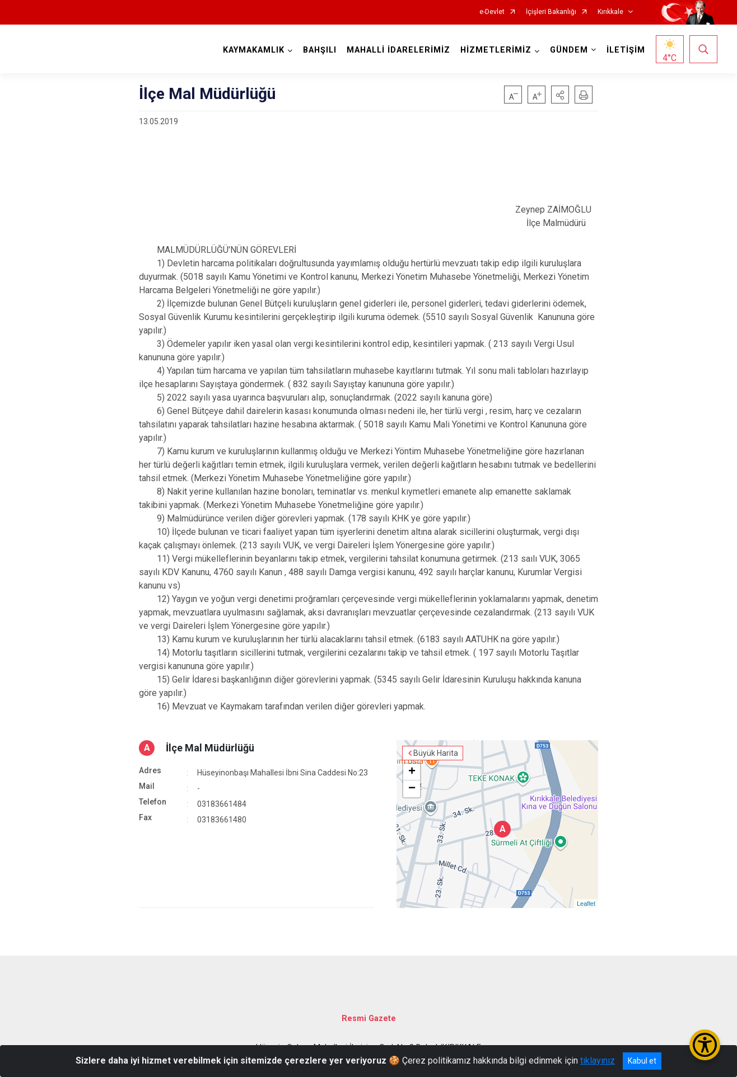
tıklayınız (597, 1060)
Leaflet (586, 903)
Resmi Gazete (369, 1018)
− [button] (412, 788)
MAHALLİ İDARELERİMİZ (398, 50)
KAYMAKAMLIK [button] (253, 50)
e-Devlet (492, 12)
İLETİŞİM (626, 50)
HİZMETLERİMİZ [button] (495, 50)
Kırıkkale (610, 12)
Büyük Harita (435, 753)
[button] (560, 95)
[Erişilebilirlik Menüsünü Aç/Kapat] (704, 1044)
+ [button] (412, 772)
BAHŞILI (320, 50)
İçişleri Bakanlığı (551, 12)
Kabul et (642, 1060)
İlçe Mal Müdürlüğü (210, 748)
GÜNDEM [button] (569, 50)
